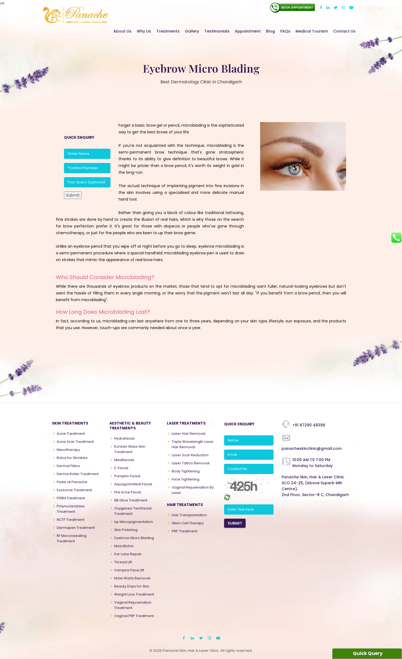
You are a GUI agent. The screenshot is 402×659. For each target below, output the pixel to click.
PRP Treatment (184, 531)
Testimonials (216, 31)
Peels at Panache (72, 482)
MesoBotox (124, 545)
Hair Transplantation (189, 515)
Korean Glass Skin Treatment (129, 449)
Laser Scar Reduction (190, 455)
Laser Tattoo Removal (191, 463)
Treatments (168, 31)
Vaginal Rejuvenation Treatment (132, 605)
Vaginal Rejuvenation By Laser (193, 490)
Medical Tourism (312, 31)
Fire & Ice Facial (127, 492)
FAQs (285, 31)
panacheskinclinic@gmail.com (312, 448)
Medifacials (124, 459)
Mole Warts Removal (132, 578)
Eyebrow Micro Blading (134, 537)
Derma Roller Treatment (78, 473)
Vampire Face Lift (129, 570)
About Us (122, 31)
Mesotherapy (68, 449)
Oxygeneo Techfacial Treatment (133, 511)
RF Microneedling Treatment (72, 538)
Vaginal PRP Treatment (134, 615)
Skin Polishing (126, 529)
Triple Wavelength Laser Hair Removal (193, 444)
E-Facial (121, 468)
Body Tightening (186, 471)
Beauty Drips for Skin (131, 586)
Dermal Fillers (68, 465)
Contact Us (344, 31)
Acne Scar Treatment (75, 441)
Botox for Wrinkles (72, 457)
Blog (270, 31)
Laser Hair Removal (188, 433)
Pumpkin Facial (127, 476)
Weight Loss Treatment (134, 594)
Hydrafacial (124, 438)
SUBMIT (235, 523)
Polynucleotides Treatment (71, 509)
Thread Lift (123, 562)
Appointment (248, 31)
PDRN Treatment (71, 498)
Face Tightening (185, 479)
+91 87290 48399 (308, 425)
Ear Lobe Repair (128, 554)
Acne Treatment (71, 433)
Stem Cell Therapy (188, 523)
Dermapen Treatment (76, 527)
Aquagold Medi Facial (133, 484)
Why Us (144, 31)
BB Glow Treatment (130, 500)
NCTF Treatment (70, 519)
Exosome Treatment (74, 490)
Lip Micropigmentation (133, 521)
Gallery (192, 31)
